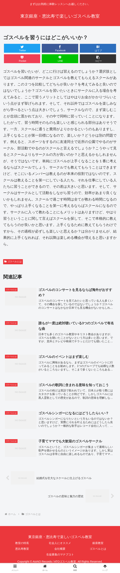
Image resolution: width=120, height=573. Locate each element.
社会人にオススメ (60, 543)
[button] (98, 58)
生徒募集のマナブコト (60, 554)
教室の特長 (22, 543)
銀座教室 (97, 543)
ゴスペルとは (13, 261)
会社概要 (59, 549)
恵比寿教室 (22, 549)
